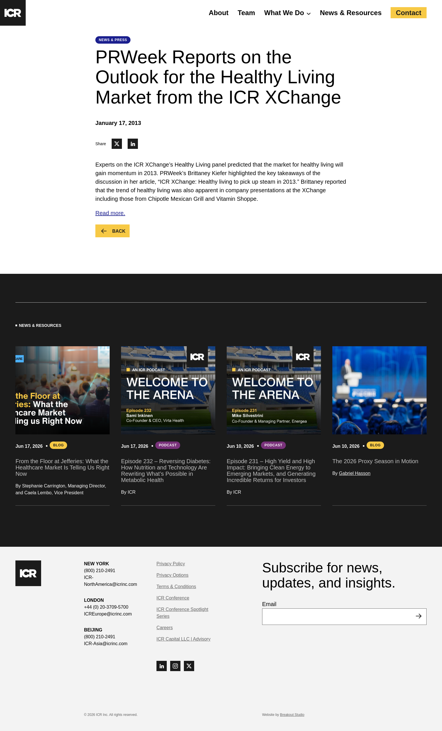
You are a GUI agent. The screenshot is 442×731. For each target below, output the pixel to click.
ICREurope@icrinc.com (108, 613)
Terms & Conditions (176, 586)
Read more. (110, 213)
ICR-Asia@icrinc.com (105, 643)
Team (246, 13)
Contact (408, 13)
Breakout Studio (292, 715)
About (218, 13)
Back (121, 231)
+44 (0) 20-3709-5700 (106, 607)
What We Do (284, 13)
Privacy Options (172, 575)
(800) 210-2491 (99, 570)
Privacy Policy (170, 563)
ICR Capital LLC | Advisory (183, 639)
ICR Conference (172, 598)
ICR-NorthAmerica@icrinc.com (110, 581)
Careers (164, 627)
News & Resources (350, 13)
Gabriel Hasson (354, 473)
